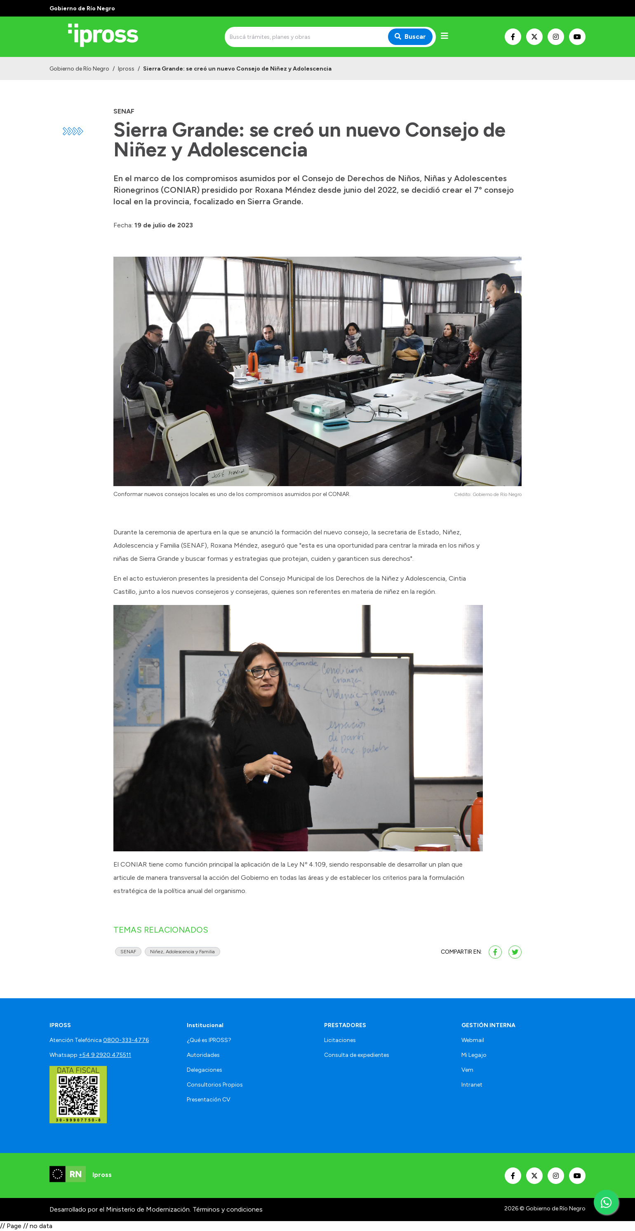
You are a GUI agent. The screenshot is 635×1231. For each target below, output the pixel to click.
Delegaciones (204, 1069)
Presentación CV (208, 1099)
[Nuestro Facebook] (513, 36)
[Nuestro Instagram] (556, 36)
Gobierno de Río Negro (79, 68)
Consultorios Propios (215, 1084)
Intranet (471, 1084)
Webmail (472, 1040)
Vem (467, 1069)
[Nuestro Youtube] (577, 36)
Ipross (126, 68)
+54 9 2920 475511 (105, 1055)
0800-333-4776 (126, 1040)
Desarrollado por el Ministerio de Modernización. (120, 1209)
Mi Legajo (474, 1055)
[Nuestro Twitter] (534, 36)
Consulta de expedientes (356, 1055)
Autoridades (203, 1055)
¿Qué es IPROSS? (209, 1040)
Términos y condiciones (228, 1209)
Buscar (410, 36)
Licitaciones (340, 1040)
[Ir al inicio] (108, 37)
